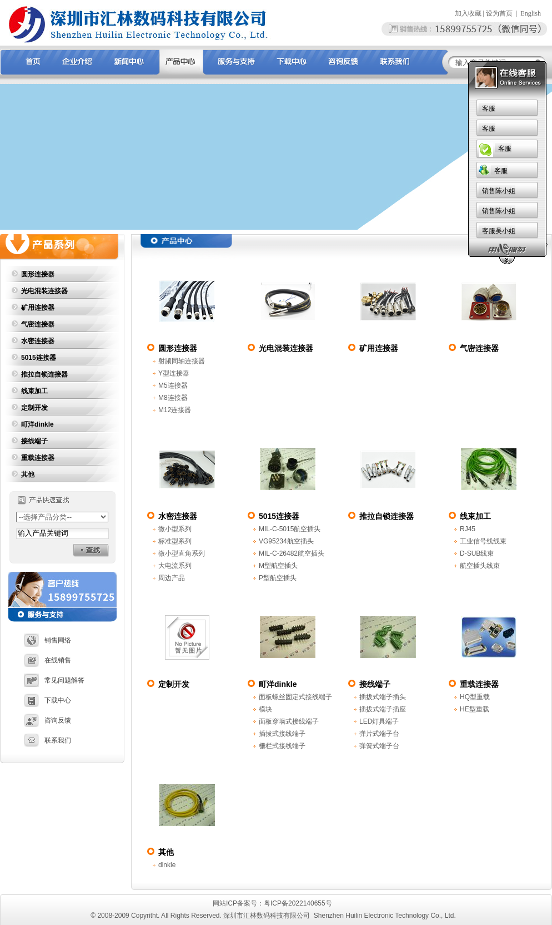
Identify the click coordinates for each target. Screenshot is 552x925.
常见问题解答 (54, 680)
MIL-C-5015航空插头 (289, 529)
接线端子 (34, 441)
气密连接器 (37, 324)
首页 (503, 244)
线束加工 (34, 391)
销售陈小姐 (373, 191)
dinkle (166, 865)
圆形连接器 (37, 274)
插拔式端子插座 (382, 709)
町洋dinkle (37, 424)
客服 (363, 108)
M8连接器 (173, 398)
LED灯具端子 (379, 721)
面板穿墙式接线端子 (289, 721)
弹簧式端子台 (379, 746)
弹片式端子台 (379, 734)
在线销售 (47, 660)
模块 (265, 709)
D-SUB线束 (477, 553)
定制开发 (34, 408)
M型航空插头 (278, 566)
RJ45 (467, 529)
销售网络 (47, 640)
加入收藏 (468, 13)
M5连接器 (173, 385)
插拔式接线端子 (282, 734)
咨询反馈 (47, 720)
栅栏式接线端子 (282, 746)
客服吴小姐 (373, 231)
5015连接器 (38, 358)
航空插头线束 (480, 566)
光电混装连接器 (44, 291)
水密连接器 (37, 341)
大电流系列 (175, 566)
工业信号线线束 (483, 541)
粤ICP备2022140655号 (299, 903)
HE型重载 (474, 709)
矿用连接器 (37, 307)
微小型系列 (175, 529)
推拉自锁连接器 (44, 374)
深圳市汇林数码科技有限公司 (266, 915)
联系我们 (47, 740)
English (530, 13)
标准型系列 (175, 541)
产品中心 (534, 244)
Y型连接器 (173, 373)
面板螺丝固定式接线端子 (295, 697)
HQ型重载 (475, 697)
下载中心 (47, 700)
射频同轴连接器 (181, 361)
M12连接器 (174, 410)
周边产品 (171, 578)
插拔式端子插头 (382, 697)
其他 (27, 474)
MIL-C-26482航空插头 (291, 553)
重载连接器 (37, 458)
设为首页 (499, 13)
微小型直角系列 (181, 553)
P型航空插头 (278, 578)
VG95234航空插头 (286, 541)
